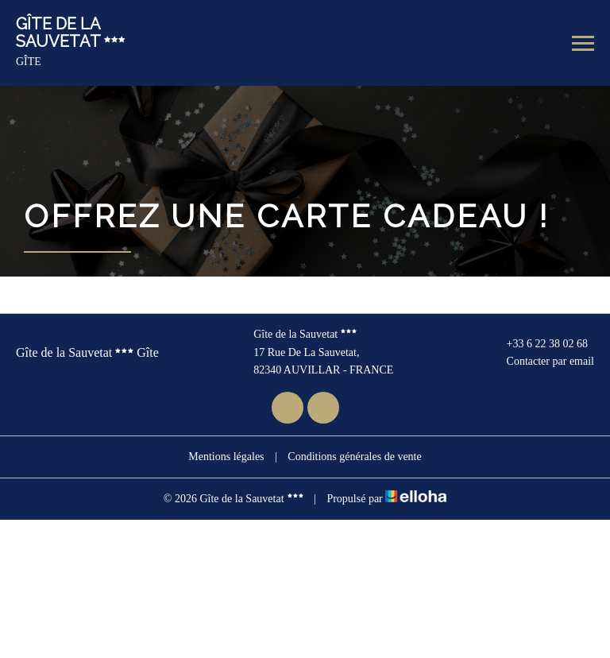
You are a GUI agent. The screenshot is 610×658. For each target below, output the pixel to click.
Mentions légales (226, 457)
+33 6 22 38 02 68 (538, 344)
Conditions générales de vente (354, 457)
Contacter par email (541, 361)
